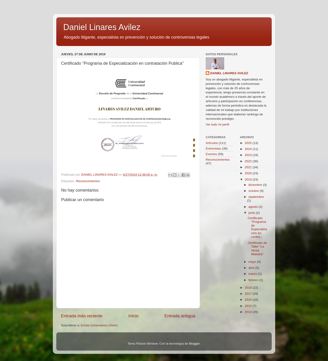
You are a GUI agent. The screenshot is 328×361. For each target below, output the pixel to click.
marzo (253, 273)
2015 (248, 306)
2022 (248, 161)
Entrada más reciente (82, 315)
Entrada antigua (179, 315)
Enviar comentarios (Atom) (99, 325)
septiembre (256, 197)
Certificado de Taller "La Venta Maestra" (257, 248)
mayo (253, 261)
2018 (248, 287)
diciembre (256, 185)
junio (252, 212)
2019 (248, 179)
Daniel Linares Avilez (102, 27)
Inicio (133, 315)
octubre (254, 191)
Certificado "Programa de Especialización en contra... (257, 227)
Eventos (211, 154)
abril (252, 267)
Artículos (212, 143)
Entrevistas (213, 148)
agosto (254, 206)
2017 (248, 293)
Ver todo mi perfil (217, 124)
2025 (248, 143)
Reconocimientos (88, 181)
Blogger (194, 343)
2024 (248, 149)
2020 (248, 173)
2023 (248, 155)
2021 (248, 167)
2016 (248, 299)
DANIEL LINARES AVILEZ (229, 73)
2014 (248, 312)
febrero (254, 280)
